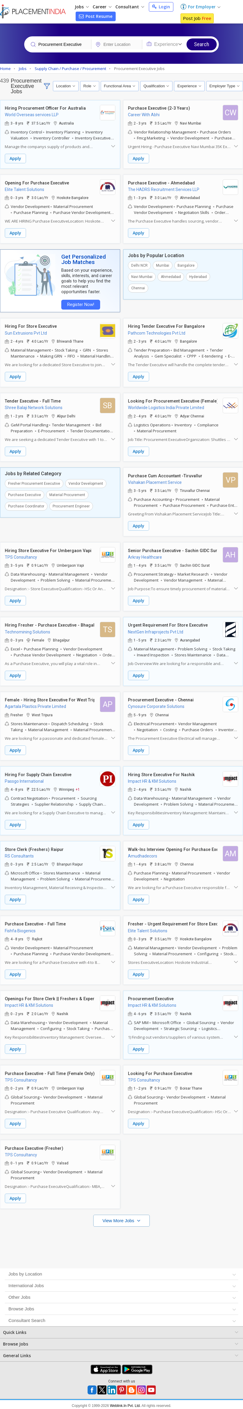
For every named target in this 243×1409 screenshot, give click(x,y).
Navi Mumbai (141, 276)
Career (102, 7)
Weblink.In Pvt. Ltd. (125, 1398)
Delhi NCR (139, 264)
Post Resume (95, 16)
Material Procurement (67, 492)
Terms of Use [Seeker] (134, 1403)
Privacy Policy (102, 1403)
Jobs (82, 7)
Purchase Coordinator (26, 504)
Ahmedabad (171, 276)
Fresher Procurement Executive (34, 481)
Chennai (138, 287)
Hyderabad (198, 276)
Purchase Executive (24, 492)
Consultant (129, 7)
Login (161, 7)
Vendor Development (85, 481)
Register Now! (79, 303)
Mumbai (162, 264)
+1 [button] (78, 785)
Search (201, 44)
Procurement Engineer (71, 504)
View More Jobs (119, 1212)
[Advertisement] (121, 1236)
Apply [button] (15, 158)
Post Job (197, 18)
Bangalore (186, 264)
